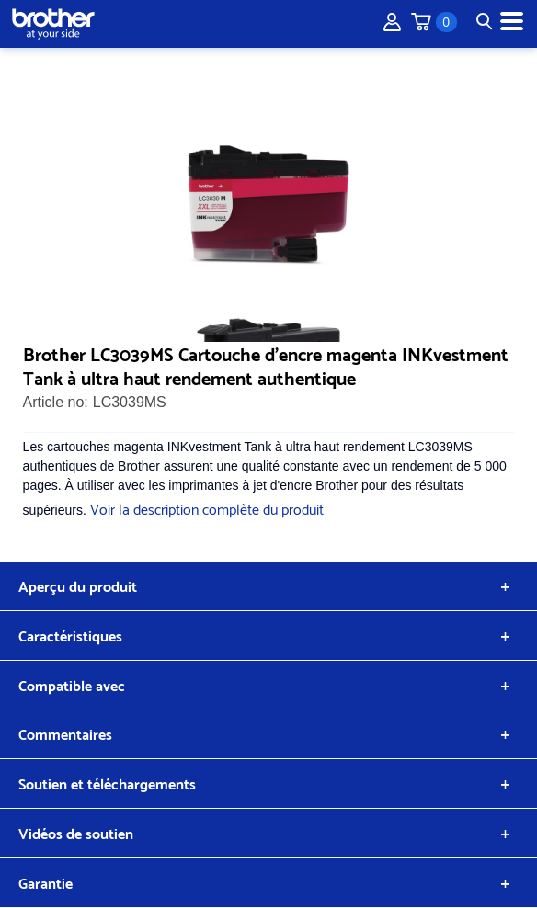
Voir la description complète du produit (207, 507)
